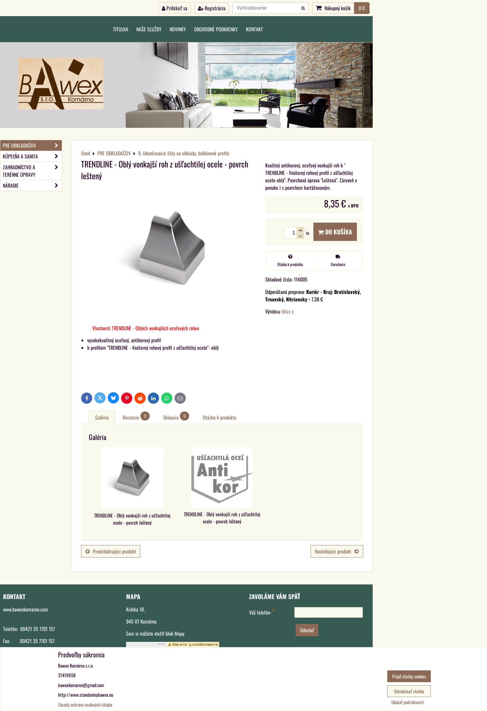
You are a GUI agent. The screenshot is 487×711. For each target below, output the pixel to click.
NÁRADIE (32, 185)
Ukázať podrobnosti (407, 702)
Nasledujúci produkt (337, 551)
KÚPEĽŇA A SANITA (32, 156)
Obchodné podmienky (216, 29)
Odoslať (307, 630)
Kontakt (254, 29)
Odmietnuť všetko (409, 691)
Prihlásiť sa (174, 8)
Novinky (178, 29)
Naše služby (149, 29)
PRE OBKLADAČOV (32, 145)
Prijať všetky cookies (409, 676)
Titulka (120, 29)
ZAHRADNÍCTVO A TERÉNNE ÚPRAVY (32, 171)
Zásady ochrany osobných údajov (85, 704)
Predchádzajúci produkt (110, 551)
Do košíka (335, 231)
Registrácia (211, 8)
